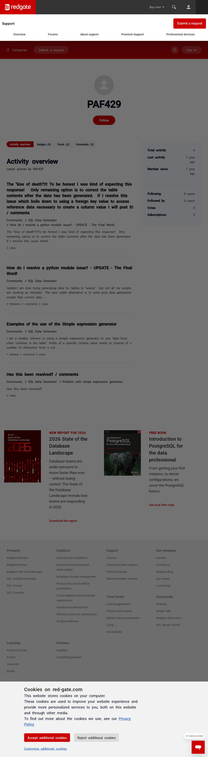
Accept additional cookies (47, 737)
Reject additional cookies (96, 737)
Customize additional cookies (45, 748)
